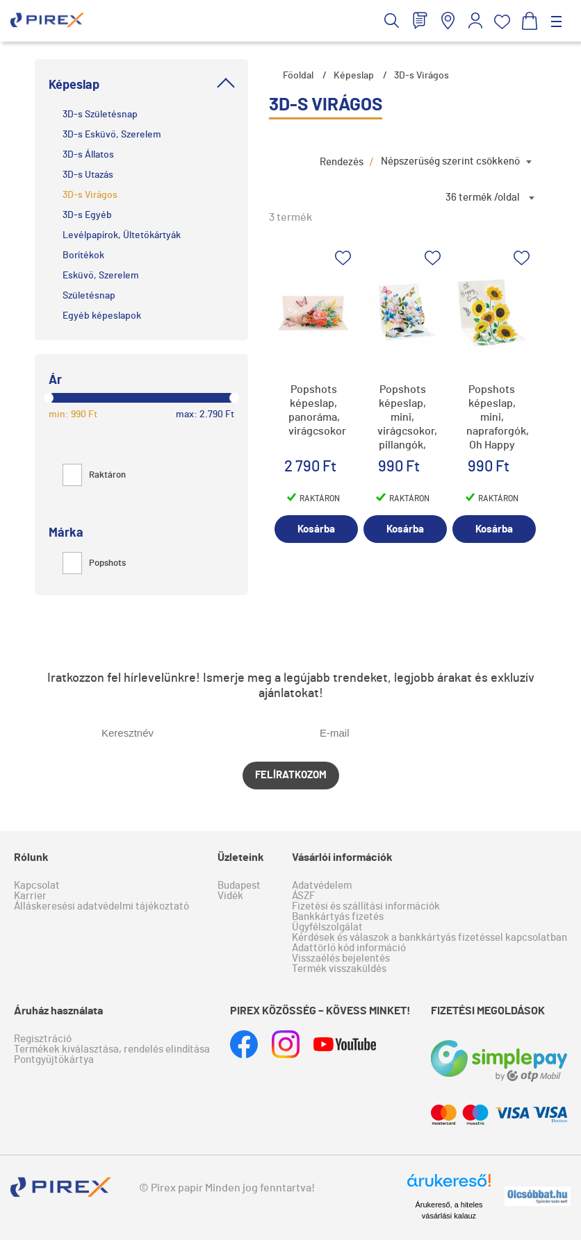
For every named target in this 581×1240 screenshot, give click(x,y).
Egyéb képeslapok (102, 316)
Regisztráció (43, 1039)
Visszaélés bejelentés (341, 958)
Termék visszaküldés (339, 969)
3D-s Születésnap (100, 114)
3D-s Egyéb (87, 215)
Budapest (239, 885)
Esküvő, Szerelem (101, 275)
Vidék (230, 896)
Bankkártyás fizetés (338, 917)
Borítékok (83, 255)
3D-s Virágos (90, 195)
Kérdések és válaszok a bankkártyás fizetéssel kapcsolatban (429, 937)
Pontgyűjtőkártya (54, 1060)
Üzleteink (241, 857)
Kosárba (316, 529)
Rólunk (31, 857)
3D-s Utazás (88, 175)
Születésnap (89, 296)
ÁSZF (303, 896)
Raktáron (94, 475)
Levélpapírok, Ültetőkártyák (122, 235)
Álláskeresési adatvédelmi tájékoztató (101, 906)
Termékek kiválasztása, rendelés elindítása (112, 1049)
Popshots (94, 563)
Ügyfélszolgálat (327, 927)
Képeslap (354, 76)
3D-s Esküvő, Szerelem (112, 135)
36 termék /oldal (482, 197)
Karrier (30, 896)
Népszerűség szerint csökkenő (450, 161)
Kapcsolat (37, 885)
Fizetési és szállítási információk (366, 906)
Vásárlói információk (342, 857)
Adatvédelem (322, 885)
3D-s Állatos (88, 155)
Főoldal (298, 76)
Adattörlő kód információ (349, 948)
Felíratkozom (291, 775)
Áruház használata (58, 1010)
